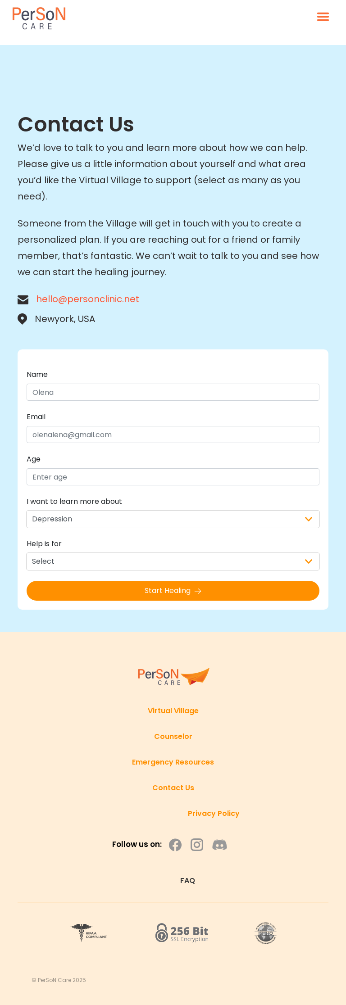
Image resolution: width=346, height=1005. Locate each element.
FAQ (187, 880)
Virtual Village (173, 711)
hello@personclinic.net (87, 299)
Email (36, 417)
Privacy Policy (214, 813)
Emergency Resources (173, 762)
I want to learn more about (74, 501)
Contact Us (173, 788)
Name (37, 374)
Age (34, 459)
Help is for (44, 544)
